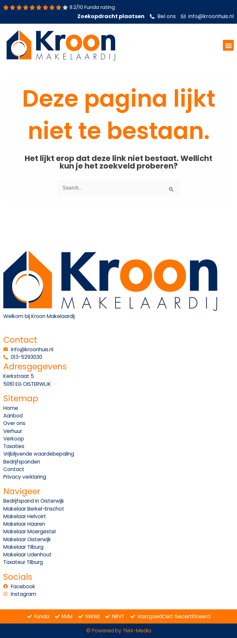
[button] (228, 45)
